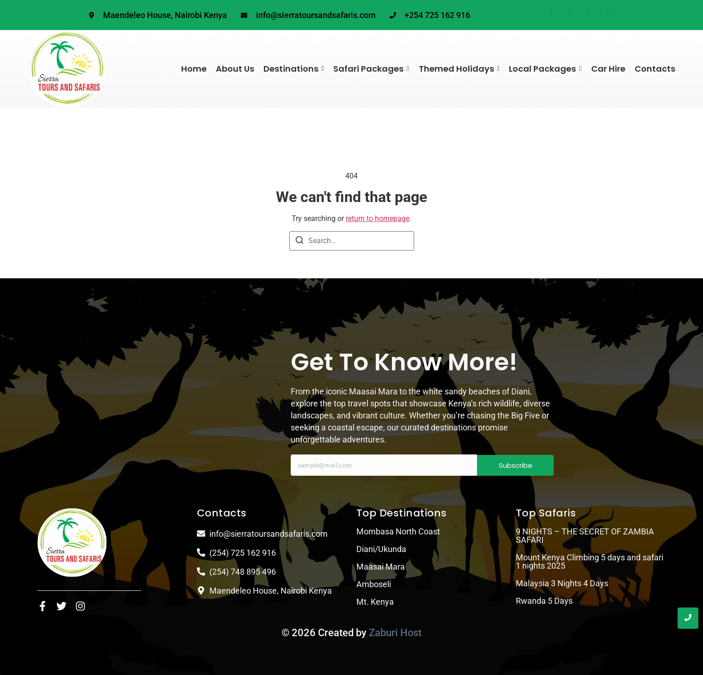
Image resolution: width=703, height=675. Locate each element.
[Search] (299, 242)
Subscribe (515, 465)
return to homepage (378, 218)
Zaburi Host (395, 632)
